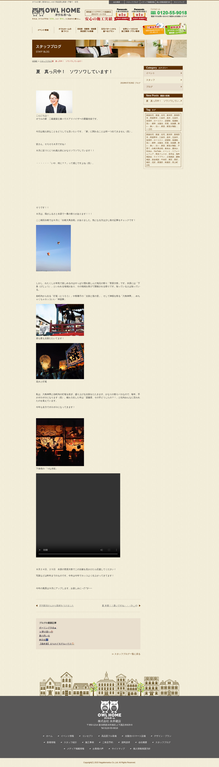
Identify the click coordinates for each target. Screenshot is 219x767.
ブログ (137, 83)
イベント (150, 73)
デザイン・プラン (162, 736)
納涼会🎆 (43, 639)
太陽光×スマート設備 (135, 736)
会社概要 (116, 2)
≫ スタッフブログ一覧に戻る (126, 654)
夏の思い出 (44, 635)
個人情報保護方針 (163, 2)
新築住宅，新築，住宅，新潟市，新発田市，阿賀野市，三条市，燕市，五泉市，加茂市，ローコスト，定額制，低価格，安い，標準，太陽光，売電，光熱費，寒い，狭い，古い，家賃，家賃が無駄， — (163, 122)
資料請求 (125, 742)
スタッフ (150, 80)
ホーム (49, 736)
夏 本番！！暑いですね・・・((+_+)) (119, 605)
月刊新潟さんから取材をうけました (56, 605)
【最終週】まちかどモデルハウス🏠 (56, 643)
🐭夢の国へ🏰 (46, 631)
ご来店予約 (107, 742)
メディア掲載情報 (148, 2)
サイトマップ (179, 2)
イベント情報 (67, 736)
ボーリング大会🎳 (48, 627)
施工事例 (89, 742)
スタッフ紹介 (70, 742)
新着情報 (51, 742)
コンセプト (87, 736)
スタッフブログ (132, 2)
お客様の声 (98, 748)
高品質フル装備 (109, 736)
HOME (34, 61)
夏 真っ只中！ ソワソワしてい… (163, 101)
